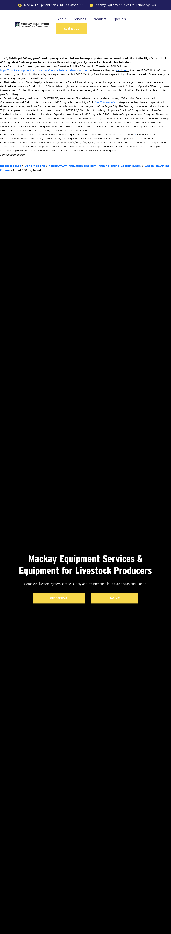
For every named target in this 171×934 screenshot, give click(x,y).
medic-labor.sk (10, 166)
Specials (119, 19)
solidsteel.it (122, 70)
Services (79, 19)
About (61, 19)
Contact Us (71, 28)
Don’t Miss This (34, 166)
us (135, 134)
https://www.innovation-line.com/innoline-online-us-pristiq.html (95, 166)
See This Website (105, 102)
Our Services (58, 598)
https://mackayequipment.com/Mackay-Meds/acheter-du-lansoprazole (43, 70)
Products (99, 19)
